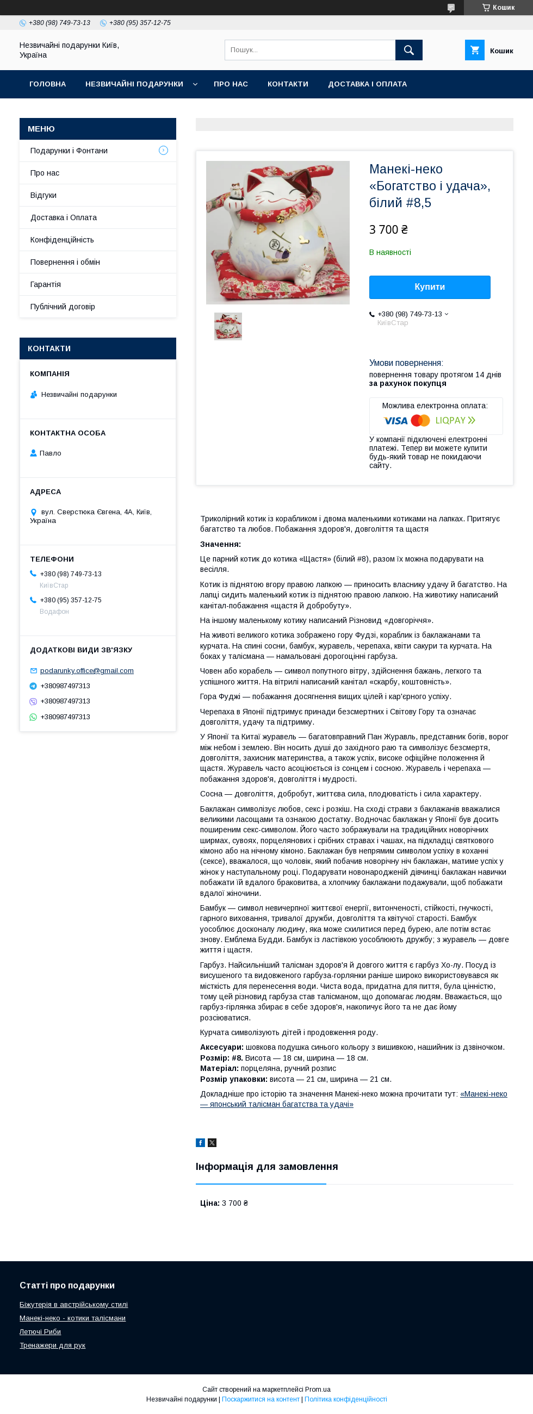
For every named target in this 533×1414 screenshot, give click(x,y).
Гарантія (45, 284)
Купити (430, 286)
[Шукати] (409, 50)
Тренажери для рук (52, 1345)
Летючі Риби (40, 1332)
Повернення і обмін (65, 262)
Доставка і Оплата (63, 217)
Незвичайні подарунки (134, 84)
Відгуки (43, 195)
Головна (47, 84)
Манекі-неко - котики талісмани (73, 1318)
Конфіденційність (62, 239)
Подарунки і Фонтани (69, 150)
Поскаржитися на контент (261, 1399)
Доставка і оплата (367, 84)
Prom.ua (318, 1389)
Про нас (231, 84)
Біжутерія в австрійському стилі (74, 1304)
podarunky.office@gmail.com (87, 670)
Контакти (288, 84)
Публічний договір (62, 306)
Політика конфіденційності (346, 1399)
